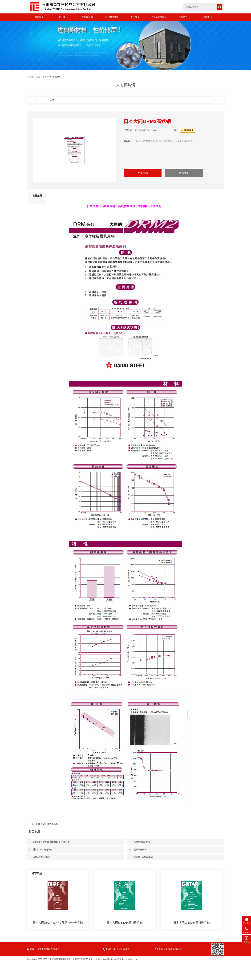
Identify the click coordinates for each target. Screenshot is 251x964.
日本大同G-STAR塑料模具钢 (191, 924)
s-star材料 (127, 961)
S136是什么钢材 (40, 859)
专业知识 (135, 17)
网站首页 (39, 17)
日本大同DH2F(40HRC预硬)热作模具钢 (57, 924)
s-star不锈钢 (117, 961)
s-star (135, 961)
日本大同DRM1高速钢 (47, 826)
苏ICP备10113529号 (92, 961)
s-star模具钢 (106, 961)
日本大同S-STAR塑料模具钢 (124, 924)
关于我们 (63, 17)
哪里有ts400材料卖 (141, 859)
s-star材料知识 (159, 17)
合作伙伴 (183, 17)
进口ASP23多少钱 (41, 851)
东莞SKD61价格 (140, 843)
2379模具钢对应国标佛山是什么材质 (50, 843)
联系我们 (207, 17)
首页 (44, 76)
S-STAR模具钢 (111, 17)
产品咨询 (143, 173)
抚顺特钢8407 (139, 851)
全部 (52, 100)
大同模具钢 (87, 17)
